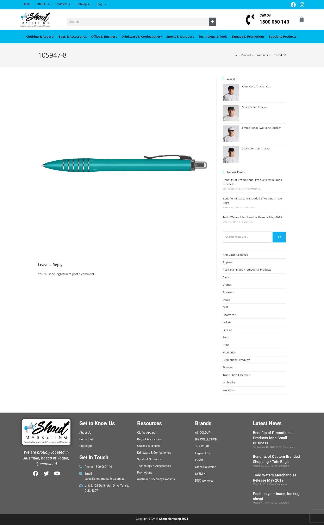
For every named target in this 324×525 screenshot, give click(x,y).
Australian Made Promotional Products (247, 269)
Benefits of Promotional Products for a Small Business (273, 438)
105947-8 (280, 55)
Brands (227, 284)
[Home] (236, 55)
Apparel (227, 262)
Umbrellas (229, 382)
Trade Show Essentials (236, 375)
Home (27, 4)
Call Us (265, 15)
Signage (227, 367)
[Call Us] (250, 19)
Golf (225, 307)
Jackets (227, 322)
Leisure (227, 330)
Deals (226, 300)
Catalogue (83, 4)
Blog (101, 4)
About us (43, 4)
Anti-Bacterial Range (235, 255)
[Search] (212, 22)
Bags (226, 277)
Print (226, 345)
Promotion (229, 352)
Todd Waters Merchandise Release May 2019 (252, 217)
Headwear (229, 315)
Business (228, 292)
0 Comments (253, 188)
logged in (62, 274)
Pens (226, 337)
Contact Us (63, 4)
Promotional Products (236, 360)
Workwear (229, 390)
